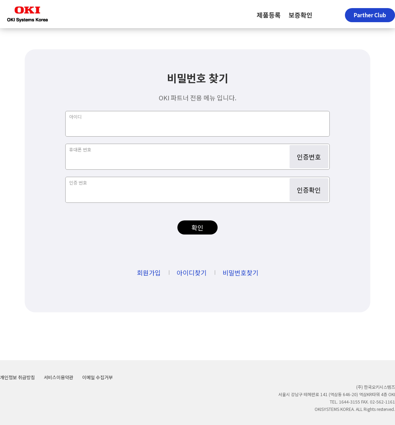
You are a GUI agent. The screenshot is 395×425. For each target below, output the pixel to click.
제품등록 (269, 14)
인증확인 (309, 189)
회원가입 (149, 272)
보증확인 (300, 14)
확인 (197, 227)
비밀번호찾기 (241, 272)
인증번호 (309, 156)
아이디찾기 (192, 272)
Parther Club (370, 15)
